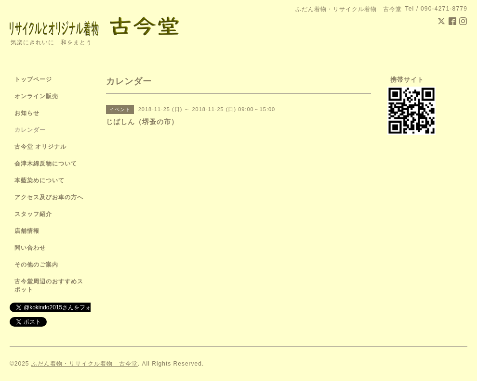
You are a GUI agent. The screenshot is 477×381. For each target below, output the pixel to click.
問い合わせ (30, 247)
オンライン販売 (36, 96)
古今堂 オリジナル (40, 146)
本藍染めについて (39, 180)
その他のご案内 (36, 264)
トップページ (33, 79)
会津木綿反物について (45, 163)
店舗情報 (27, 231)
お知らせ (27, 113)
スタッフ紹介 (33, 214)
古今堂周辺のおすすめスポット (48, 285)
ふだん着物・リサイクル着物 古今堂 (84, 363)
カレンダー (30, 130)
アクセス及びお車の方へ (48, 197)
